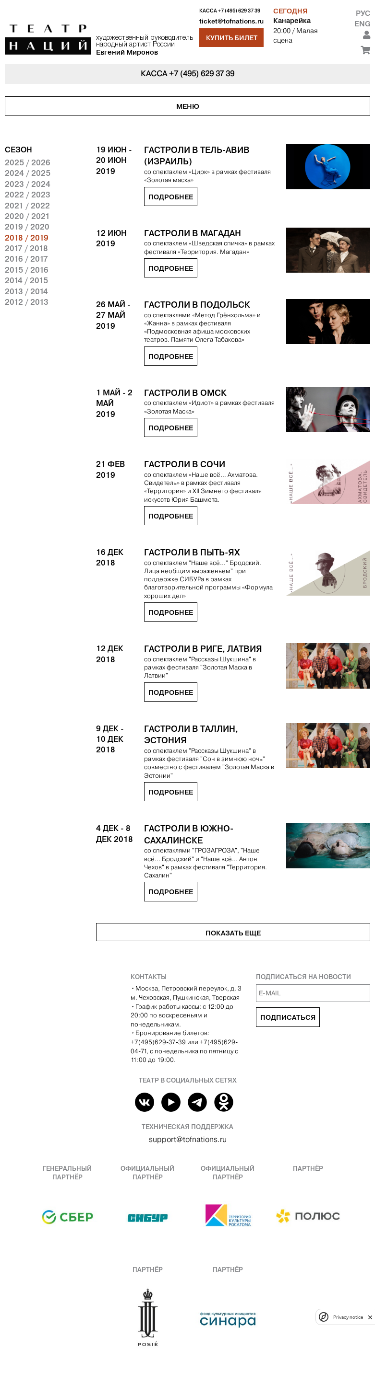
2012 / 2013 (26, 302)
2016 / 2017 (26, 259)
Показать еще (233, 933)
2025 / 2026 (27, 162)
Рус (363, 13)
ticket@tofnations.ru (231, 21)
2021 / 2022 (27, 205)
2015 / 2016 (26, 270)
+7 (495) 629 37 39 (239, 11)
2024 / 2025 (27, 173)
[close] (370, 1317)
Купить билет (231, 38)
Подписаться (287, 1017)
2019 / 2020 (27, 226)
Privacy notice (348, 1317)
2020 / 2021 (27, 216)
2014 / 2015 (26, 280)
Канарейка (292, 20)
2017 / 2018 (26, 248)
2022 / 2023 (27, 194)
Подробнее (170, 197)
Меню (187, 106)
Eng (362, 23)
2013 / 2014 (26, 291)
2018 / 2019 (26, 237)
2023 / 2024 (27, 184)
